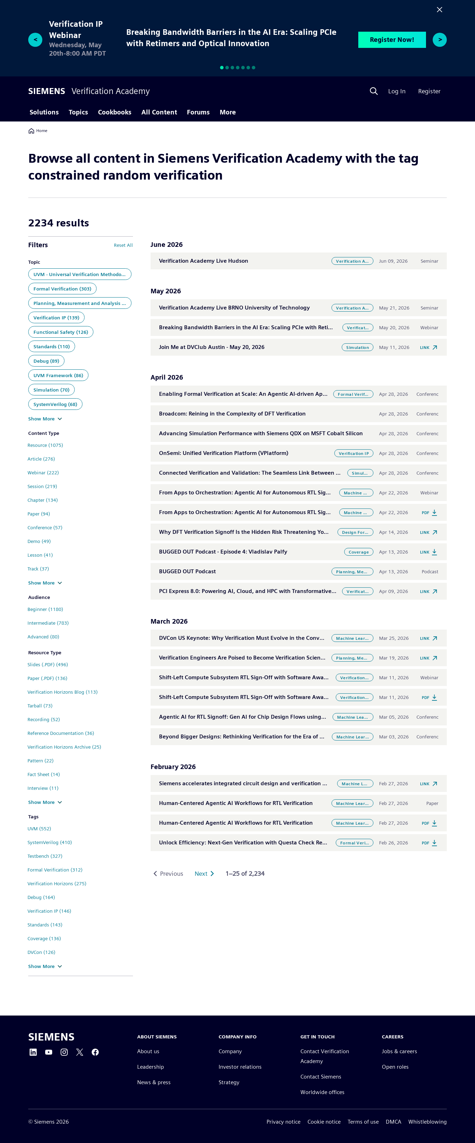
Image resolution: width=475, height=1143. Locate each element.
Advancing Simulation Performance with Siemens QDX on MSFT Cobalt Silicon (261, 433)
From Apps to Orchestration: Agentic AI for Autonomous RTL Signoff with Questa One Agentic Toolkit (291, 492)
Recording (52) (44, 719)
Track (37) (38, 569)
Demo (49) (39, 541)
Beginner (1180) (45, 609)
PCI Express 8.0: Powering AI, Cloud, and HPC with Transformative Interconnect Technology (279, 591)
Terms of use (363, 1121)
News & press (154, 1082)
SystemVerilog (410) (50, 842)
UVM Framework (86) (58, 375)
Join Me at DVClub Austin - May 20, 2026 (211, 347)
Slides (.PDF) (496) (48, 664)
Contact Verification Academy (324, 1056)
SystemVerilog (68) (55, 404)
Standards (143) (45, 924)
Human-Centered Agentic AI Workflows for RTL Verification (236, 803)
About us (148, 1051)
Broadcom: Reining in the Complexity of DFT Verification (232, 413)
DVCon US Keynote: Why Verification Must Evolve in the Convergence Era (255, 638)
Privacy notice (283, 1121)
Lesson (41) (40, 555)
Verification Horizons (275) (57, 883)
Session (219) (42, 486)
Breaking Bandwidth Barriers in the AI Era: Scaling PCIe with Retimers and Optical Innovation (281, 327)
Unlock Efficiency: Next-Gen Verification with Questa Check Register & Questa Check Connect (281, 842)
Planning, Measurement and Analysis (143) (83, 303)
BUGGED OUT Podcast (187, 571)
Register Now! (392, 39)
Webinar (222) (43, 472)
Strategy (229, 1082)
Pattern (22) (41, 760)
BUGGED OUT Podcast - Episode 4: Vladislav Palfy (223, 551)
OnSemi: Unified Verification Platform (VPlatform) (223, 453)
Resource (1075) (45, 445)
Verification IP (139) (56, 317)
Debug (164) (41, 897)
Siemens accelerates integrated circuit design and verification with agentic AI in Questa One (280, 783)
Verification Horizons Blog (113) (63, 692)
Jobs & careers (399, 1051)
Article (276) (41, 459)
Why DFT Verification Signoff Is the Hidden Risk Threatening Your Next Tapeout (262, 532)
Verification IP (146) (49, 911)
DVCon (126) (41, 952)
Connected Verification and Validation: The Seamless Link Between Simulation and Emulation (281, 472)
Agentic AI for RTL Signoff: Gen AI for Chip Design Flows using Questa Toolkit (259, 716)
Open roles (395, 1067)
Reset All (123, 245)
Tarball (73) (40, 705)
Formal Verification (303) (62, 289)
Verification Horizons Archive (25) (64, 747)
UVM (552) (39, 828)
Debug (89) (46, 361)
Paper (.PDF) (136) (47, 678)
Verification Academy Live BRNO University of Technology (234, 307)
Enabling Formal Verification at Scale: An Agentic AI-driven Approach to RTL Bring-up (271, 394)
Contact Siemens (320, 1077)
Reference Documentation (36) (61, 733)
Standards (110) (52, 346)
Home (37, 130)
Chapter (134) (43, 500)
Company (230, 1051)
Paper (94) (39, 514)
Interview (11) (43, 788)
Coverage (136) (44, 938)
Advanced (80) (43, 636)
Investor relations (240, 1067)
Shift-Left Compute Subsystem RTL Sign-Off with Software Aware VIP (249, 677)
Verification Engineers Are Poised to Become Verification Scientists (245, 657)
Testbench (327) (45, 856)
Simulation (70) (51, 390)
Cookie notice (324, 1121)
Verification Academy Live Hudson (203, 260)
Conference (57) (45, 527)
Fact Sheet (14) (44, 774)
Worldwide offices (322, 1092)
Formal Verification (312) (55, 870)
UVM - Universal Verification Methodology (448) (83, 274)
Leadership (150, 1067)
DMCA (393, 1121)
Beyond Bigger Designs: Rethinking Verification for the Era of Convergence (256, 736)
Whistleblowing (427, 1121)
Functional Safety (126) (61, 332)
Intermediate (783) (48, 623)
